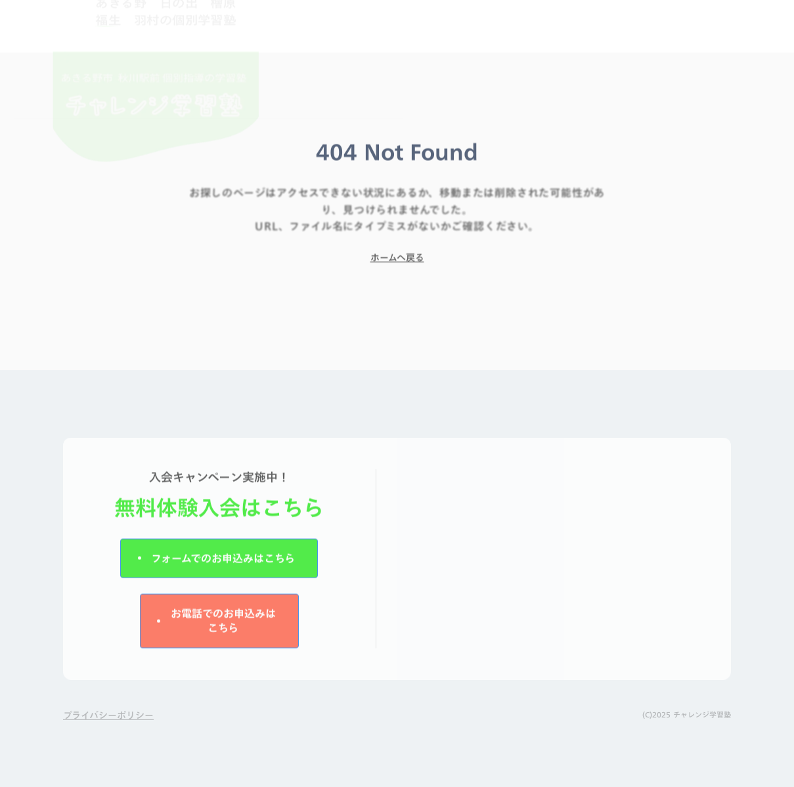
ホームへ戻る (397, 262)
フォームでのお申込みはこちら (223, 563)
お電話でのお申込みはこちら (223, 626)
